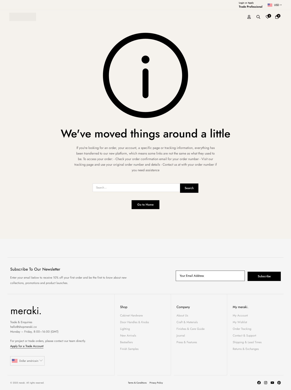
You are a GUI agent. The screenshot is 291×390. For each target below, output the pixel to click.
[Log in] (249, 17)
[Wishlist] (267, 17)
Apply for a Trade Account (26, 346)
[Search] (258, 17)
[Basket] (277, 17)
